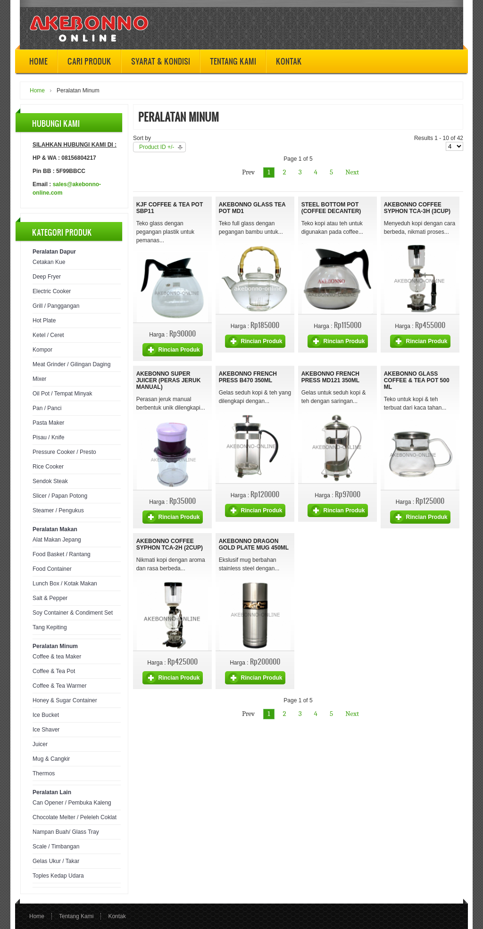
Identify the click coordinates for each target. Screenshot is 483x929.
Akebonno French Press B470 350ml (248, 377)
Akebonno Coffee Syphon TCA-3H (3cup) (417, 207)
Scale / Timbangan (56, 846)
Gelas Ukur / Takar (56, 861)
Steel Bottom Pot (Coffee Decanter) (331, 207)
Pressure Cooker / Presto (64, 452)
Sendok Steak (50, 481)
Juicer (40, 744)
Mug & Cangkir (51, 759)
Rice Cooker (48, 466)
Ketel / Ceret (48, 335)
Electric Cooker (52, 291)
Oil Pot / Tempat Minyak (62, 393)
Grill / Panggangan (56, 306)
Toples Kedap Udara (58, 875)
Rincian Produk (179, 349)
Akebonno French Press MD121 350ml (330, 377)
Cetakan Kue (49, 262)
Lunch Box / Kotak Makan (65, 583)
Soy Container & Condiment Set (73, 612)
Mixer (39, 379)
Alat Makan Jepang (57, 539)
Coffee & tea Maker (57, 656)
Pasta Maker (48, 422)
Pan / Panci (47, 408)
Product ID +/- (156, 147)
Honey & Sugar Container (65, 700)
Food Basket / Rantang (62, 554)
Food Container (52, 569)
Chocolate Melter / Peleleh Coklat (75, 817)
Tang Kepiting (50, 627)
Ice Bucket (46, 715)
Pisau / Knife (48, 437)
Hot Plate (44, 320)
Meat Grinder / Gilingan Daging (71, 364)
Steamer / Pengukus (58, 510)
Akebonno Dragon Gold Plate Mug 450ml (254, 544)
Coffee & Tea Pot (54, 671)
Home (37, 90)
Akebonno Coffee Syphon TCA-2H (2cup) (169, 544)
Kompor (42, 349)
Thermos (44, 773)
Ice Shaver (46, 729)
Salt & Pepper (50, 598)
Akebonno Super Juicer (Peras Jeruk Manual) (168, 380)
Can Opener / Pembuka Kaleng (72, 802)
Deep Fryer (47, 276)
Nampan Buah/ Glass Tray (66, 832)
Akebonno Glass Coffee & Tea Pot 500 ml (417, 380)
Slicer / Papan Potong (60, 496)
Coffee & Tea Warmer (60, 685)
